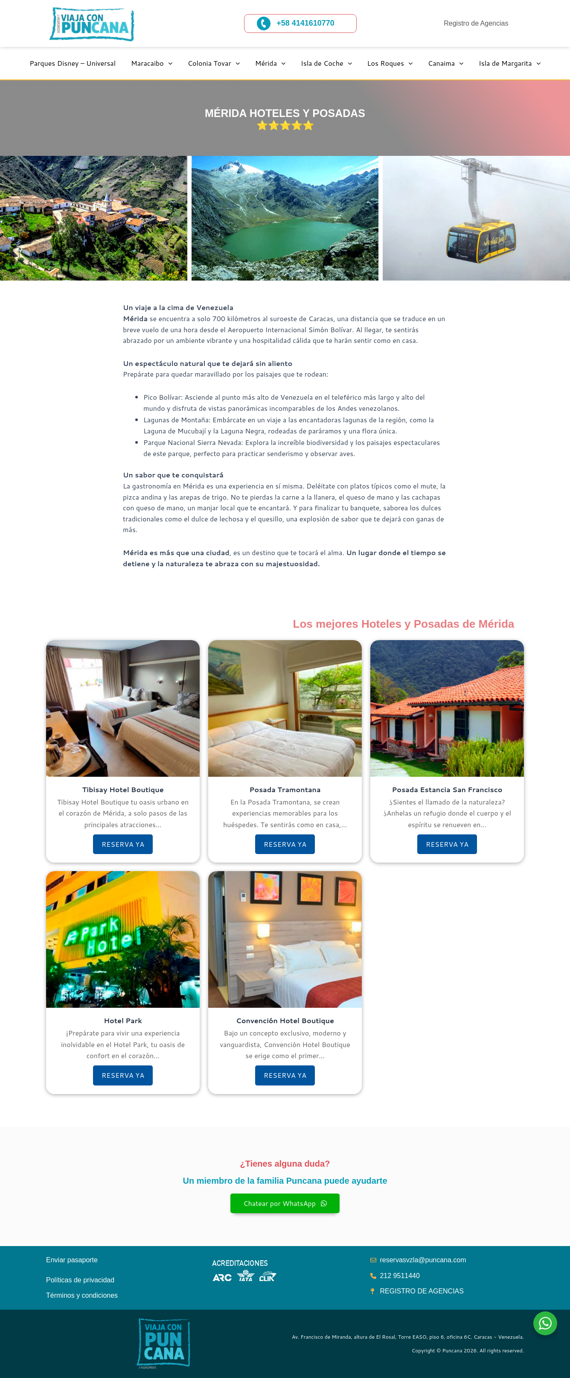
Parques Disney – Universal (72, 63)
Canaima (445, 63)
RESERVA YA (123, 844)
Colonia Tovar (214, 63)
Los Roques (390, 63)
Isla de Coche (326, 63)
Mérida (270, 63)
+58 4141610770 (305, 23)
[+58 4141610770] (263, 23)
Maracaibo (151, 63)
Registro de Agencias (476, 23)
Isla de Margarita (510, 63)
